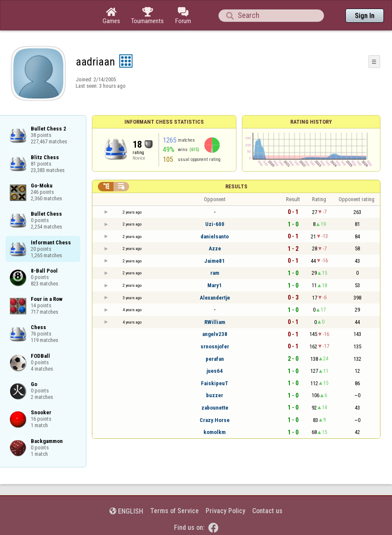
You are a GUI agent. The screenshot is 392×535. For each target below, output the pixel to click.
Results (236, 186)
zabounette (214, 407)
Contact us (267, 511)
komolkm (214, 432)
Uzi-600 (214, 224)
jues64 (214, 371)
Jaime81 (214, 261)
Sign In (364, 16)
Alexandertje (215, 297)
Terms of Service (174, 511)
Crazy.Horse (215, 420)
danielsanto (214, 236)
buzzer (214, 395)
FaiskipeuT (214, 383)
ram (214, 273)
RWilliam (214, 322)
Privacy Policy (225, 511)
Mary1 (214, 285)
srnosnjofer (214, 346)
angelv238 (214, 334)
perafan (215, 359)
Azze (215, 248)
